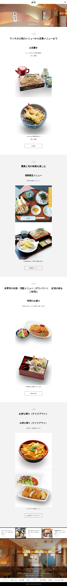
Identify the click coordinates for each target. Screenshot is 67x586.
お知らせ (28, 580)
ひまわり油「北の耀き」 (60, 580)
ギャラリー (35, 580)
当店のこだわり (13, 580)
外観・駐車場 (43, 580)
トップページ (5, 580)
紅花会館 (50, 580)
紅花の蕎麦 (21, 580)
